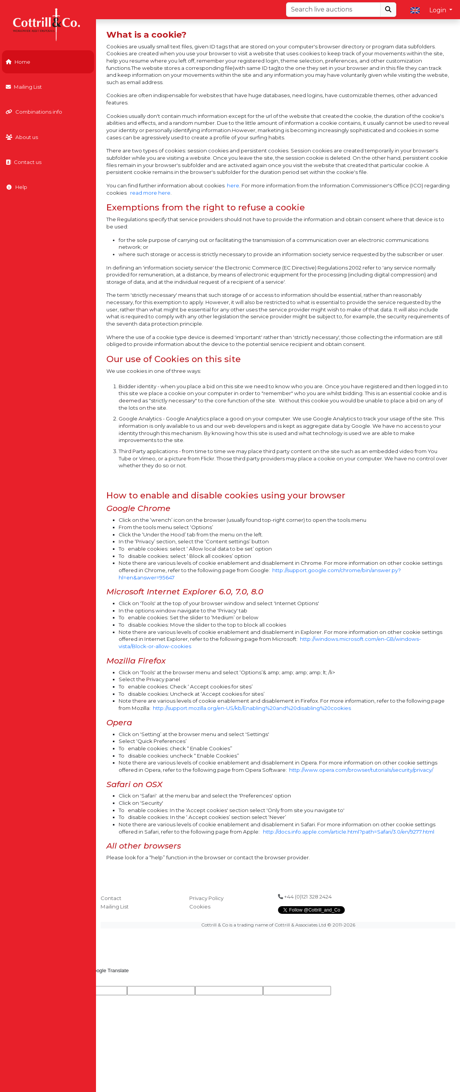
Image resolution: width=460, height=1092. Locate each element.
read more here (150, 193)
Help (16, 187)
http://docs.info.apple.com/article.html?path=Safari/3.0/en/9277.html (348, 832)
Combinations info (34, 112)
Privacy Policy (206, 898)
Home (18, 62)
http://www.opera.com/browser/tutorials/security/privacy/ (361, 770)
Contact (111, 898)
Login (438, 10)
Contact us (23, 162)
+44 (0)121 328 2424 (305, 896)
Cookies (199, 906)
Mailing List (24, 87)
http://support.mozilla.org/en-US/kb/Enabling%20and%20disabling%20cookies (252, 708)
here (233, 185)
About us (22, 137)
